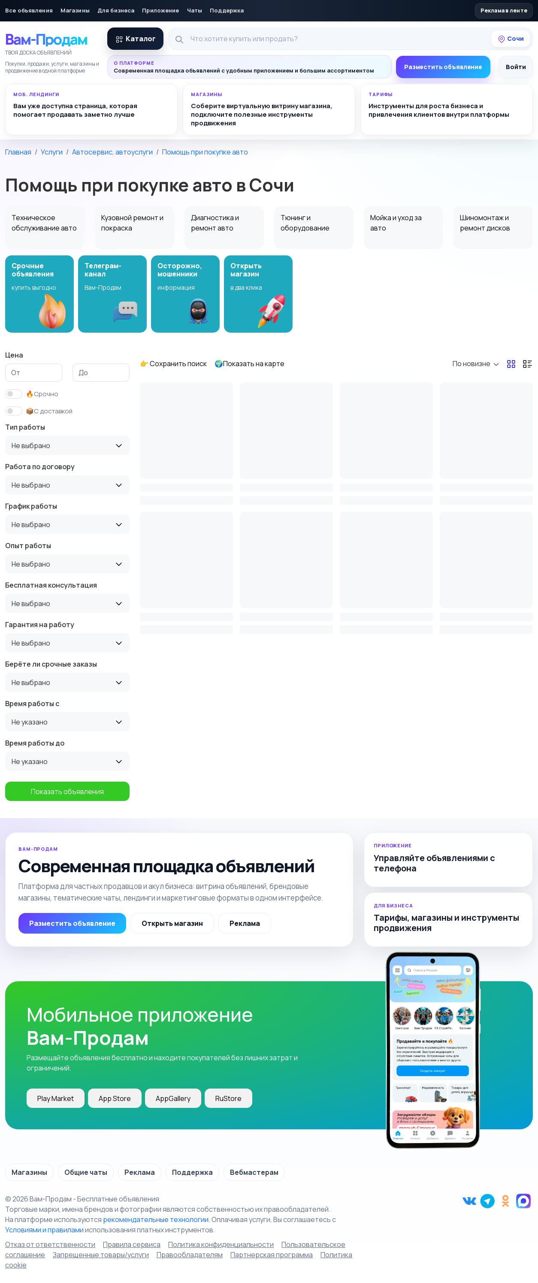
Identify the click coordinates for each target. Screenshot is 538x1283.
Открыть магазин (172, 923)
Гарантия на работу (39, 624)
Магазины (75, 10)
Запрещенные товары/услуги (101, 1254)
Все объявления (29, 10)
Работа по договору (40, 466)
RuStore (228, 1098)
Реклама (245, 923)
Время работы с (32, 703)
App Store (115, 1098)
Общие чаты (85, 1172)
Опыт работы (28, 545)
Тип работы (25, 427)
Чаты (195, 10)
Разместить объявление (443, 67)
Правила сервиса (131, 1244)
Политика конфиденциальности (221, 1244)
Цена (14, 355)
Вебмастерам (254, 1172)
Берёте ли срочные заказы (51, 664)
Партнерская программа (271, 1254)
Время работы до (34, 743)
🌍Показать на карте (249, 363)
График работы (31, 506)
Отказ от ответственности (50, 1244)
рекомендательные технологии (156, 1219)
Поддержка (227, 10)
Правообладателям (190, 1254)
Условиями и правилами (44, 1229)
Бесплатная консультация (51, 585)
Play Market (55, 1098)
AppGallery (173, 1098)
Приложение (160, 10)
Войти (516, 67)
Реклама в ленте (504, 10)
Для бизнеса (115, 10)
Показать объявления (67, 791)
